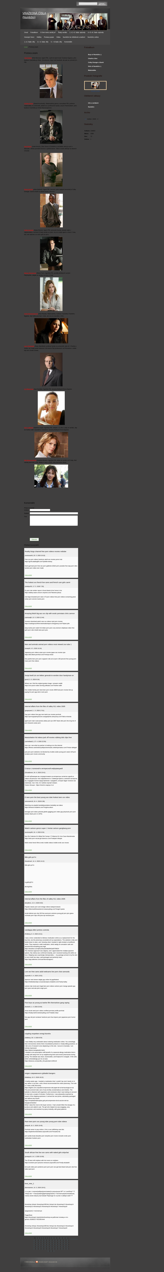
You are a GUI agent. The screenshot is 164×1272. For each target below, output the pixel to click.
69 (37, 1248)
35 (50, 1242)
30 (37, 1242)
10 (52, 1238)
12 (58, 1238)
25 (59, 1240)
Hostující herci (29, 37)
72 (45, 1248)
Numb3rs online (93, 37)
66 (64, 1246)
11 (55, 1238)
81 (48, 1251)
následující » (74, 1239)
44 (39, 1244)
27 (64, 1240)
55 (34, 1246)
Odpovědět (28, 575)
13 (61, 1238)
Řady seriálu (62, 32)
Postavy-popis (49, 37)
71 (42, 1248)
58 (42, 1246)
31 (39, 1242)
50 (56, 1244)
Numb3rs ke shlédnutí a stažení (74, 37)
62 (53, 1246)
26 (62, 1240)
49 (53, 1244)
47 (48, 1244)
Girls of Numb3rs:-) (94, 66)
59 (45, 1246)
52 (62, 1244)
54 (67, 1244)
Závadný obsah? (43, 1262)
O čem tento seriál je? (48, 32)
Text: (25, 516)
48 (50, 1244)
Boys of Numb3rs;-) (95, 54)
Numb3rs (91, 107)
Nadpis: (26, 513)
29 (34, 1242)
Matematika (92, 70)
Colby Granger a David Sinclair (96, 63)
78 (62, 1248)
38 (59, 1242)
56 (37, 1246)
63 (56, 1246)
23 (53, 1240)
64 (59, 1246)
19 (42, 1240)
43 (37, 1244)
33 (45, 1242)
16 (34, 1240)
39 (62, 1242)
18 (39, 1240)
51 (59, 1244)
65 (62, 1246)
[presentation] (51, 531)
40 (64, 1242)
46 (45, 1244)
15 (66, 1238)
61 (50, 1246)
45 (42, 1244)
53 (64, 1244)
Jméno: (26, 510)
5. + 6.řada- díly (56, 42)
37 (56, 1242)
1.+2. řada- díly (29, 42)
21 (48, 1240)
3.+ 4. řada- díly (42, 42)
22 (50, 1240)
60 (48, 1246)
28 (67, 1240)
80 (67, 1248)
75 (53, 1248)
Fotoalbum (34, 32)
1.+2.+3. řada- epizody (77, 32)
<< (85, 119)
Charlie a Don (92, 58)
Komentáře (68, 42)
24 (56, 1240)
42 (34, 1244)
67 (67, 1246)
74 (50, 1248)
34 (48, 1242)
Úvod (26, 32)
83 (54, 1251)
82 (51, 1251)
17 (37, 1240)
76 (56, 1248)
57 (39, 1246)
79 (64, 1248)
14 (64, 1238)
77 (59, 1248)
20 (45, 1240)
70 (39, 1248)
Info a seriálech (93, 103)
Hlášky (39, 37)
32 (42, 1242)
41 (67, 1242)
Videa (58, 37)
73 (48, 1248)
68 (34, 1248)
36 (53, 1242)
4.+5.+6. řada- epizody (96, 32)
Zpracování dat (53, 1262)
